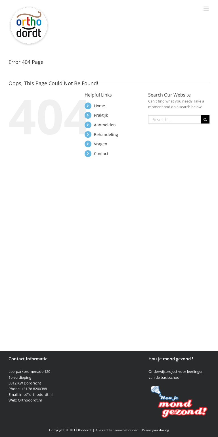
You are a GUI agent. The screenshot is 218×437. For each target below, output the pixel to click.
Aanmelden (105, 124)
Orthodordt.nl (30, 400)
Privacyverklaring (155, 430)
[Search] (205, 119)
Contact (101, 153)
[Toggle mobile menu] (206, 9)
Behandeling (106, 134)
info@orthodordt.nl (36, 394)
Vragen (100, 144)
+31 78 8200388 (34, 388)
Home (99, 105)
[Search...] (174, 119)
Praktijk (101, 115)
